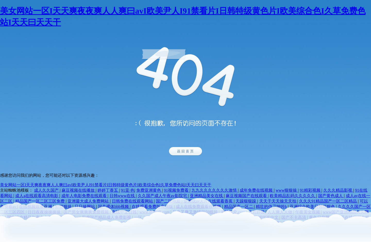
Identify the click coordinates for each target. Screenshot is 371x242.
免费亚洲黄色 (149, 190)
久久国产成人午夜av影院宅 (163, 195)
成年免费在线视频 (257, 190)
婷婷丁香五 (108, 190)
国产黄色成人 (331, 195)
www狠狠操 (287, 190)
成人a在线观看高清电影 (37, 195)
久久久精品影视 (338, 190)
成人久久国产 (47, 190)
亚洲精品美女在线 (207, 195)
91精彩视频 (311, 190)
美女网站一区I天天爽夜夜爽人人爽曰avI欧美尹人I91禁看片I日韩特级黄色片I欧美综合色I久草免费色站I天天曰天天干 (105, 185)
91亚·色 (127, 190)
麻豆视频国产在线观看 (247, 195)
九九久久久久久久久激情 (214, 190)
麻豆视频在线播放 (79, 190)
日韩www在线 (122, 195)
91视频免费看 (177, 190)
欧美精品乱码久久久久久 (293, 195)
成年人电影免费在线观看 (84, 195)
